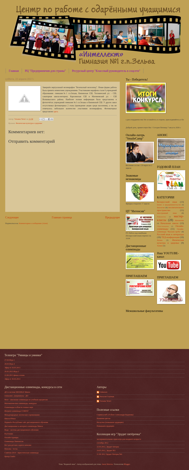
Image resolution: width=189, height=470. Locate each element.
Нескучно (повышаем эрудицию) (110, 422)
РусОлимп (8, 434)
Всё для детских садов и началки (17, 445)
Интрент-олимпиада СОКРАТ (16, 411)
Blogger (127, 464)
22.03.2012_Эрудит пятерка (108, 447)
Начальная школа (169, 223)
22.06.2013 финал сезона (14, 375)
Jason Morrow (107, 464)
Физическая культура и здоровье (29, 123)
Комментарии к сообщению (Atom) (33, 223)
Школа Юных (10, 419)
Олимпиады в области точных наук (18, 407)
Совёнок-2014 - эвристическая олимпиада (21, 453)
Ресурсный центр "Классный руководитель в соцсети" (106, 70)
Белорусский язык (167, 202)
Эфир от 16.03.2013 (12, 368)
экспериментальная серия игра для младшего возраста (119, 439)
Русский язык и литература (170, 234)
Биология (161, 208)
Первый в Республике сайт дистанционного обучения (26, 422)
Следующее (12, 217)
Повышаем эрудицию (105, 426)
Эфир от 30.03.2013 (12, 379)
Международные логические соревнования (21, 415)
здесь (56, 111)
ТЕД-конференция (170, 237)
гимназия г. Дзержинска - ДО (16, 396)
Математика (179, 220)
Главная (14, 70)
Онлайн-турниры (11, 437)
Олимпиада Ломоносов (13, 441)
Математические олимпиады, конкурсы (20, 403)
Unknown (103, 392)
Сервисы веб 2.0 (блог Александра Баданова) (115, 415)
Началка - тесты (10, 449)
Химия (160, 246)
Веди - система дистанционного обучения (21, 430)
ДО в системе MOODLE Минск (17, 392)
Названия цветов (103, 418)
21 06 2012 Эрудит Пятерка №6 (109, 454)
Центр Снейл (9, 456)
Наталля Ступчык (107, 396)
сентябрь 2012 (102, 443)
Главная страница (62, 217)
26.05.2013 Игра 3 (11, 371)
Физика (160, 240)
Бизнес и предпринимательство (169, 205)
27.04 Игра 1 (9, 360)
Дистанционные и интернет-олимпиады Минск (23, 426)
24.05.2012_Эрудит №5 (106, 450)
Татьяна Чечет (105, 401)
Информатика (161, 217)
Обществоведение (163, 226)
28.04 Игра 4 (9, 364)
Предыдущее (112, 217)
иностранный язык (167, 213)
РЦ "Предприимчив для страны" (45, 70)
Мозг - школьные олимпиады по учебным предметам (26, 400)
